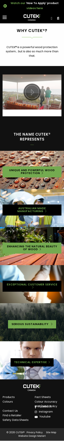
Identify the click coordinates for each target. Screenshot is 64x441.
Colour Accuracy (46, 402)
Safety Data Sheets (16, 420)
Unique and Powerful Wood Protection (32, 172)
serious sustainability (30, 324)
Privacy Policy (35, 433)
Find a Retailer (12, 416)
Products (9, 398)
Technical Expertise (30, 362)
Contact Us (10, 411)
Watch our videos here (35, 6)
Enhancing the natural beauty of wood (32, 248)
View (57, 18)
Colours (8, 402)
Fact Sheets (43, 398)
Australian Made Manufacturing (31, 210)
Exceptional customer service (32, 285)
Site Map (51, 433)
